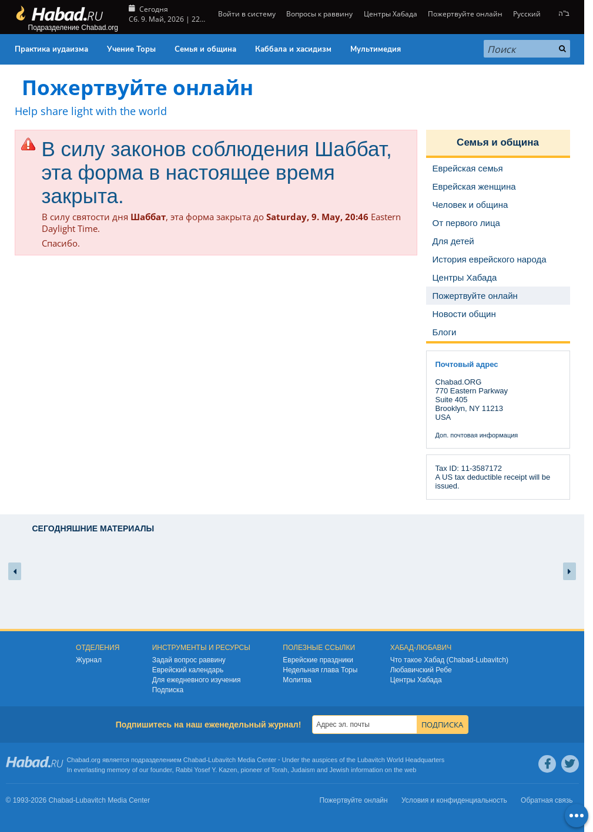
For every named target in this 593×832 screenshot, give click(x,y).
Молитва (297, 680)
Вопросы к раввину (319, 14)
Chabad (194, 759)
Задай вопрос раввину (189, 660)
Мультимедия (375, 49)
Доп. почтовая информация (476, 435)
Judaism (303, 769)
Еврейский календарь (188, 670)
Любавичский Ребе (421, 670)
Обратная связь (546, 800)
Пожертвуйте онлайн (465, 14)
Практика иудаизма (51, 49)
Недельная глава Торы (320, 670)
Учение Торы (131, 49)
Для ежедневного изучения (196, 680)
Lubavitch (222, 759)
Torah (279, 769)
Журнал (89, 660)
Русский (527, 14)
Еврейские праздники (318, 660)
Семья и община (205, 49)
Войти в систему (246, 14)
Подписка (167, 690)
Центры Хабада (390, 14)
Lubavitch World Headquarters (400, 759)
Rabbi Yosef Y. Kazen (206, 769)
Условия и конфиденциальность (454, 800)
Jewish (339, 769)
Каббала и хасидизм (293, 49)
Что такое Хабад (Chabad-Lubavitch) (449, 660)
